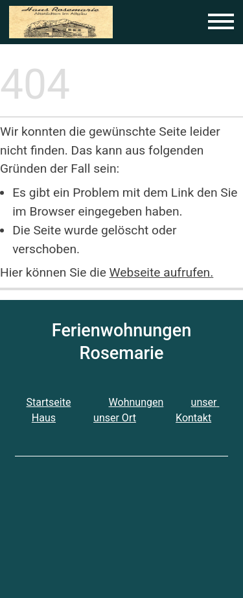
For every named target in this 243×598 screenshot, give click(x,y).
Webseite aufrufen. (162, 272)
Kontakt (193, 418)
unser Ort (114, 418)
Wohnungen (136, 402)
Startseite (49, 402)
